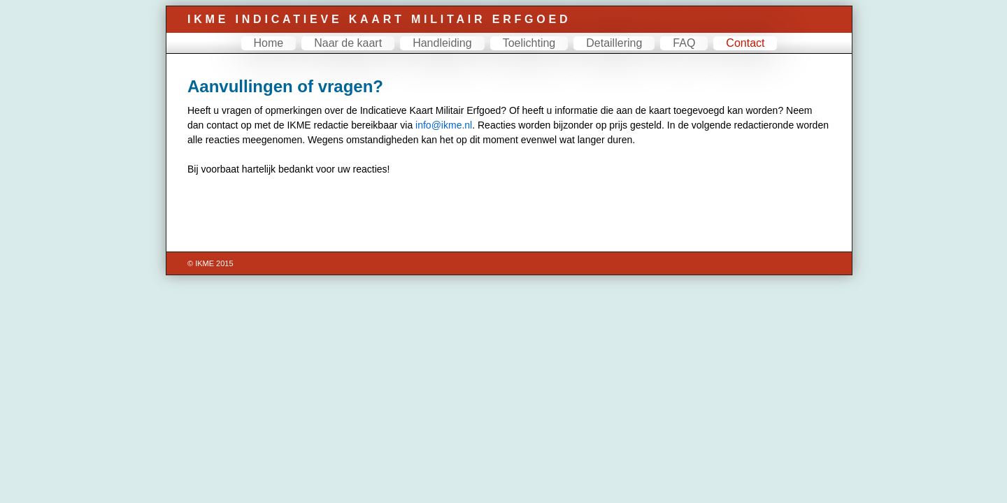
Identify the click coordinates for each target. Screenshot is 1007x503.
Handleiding (436, 51)
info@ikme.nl (438, 133)
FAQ (678, 51)
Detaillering (608, 51)
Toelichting (523, 51)
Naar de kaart (342, 51)
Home (263, 51)
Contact (739, 51)
